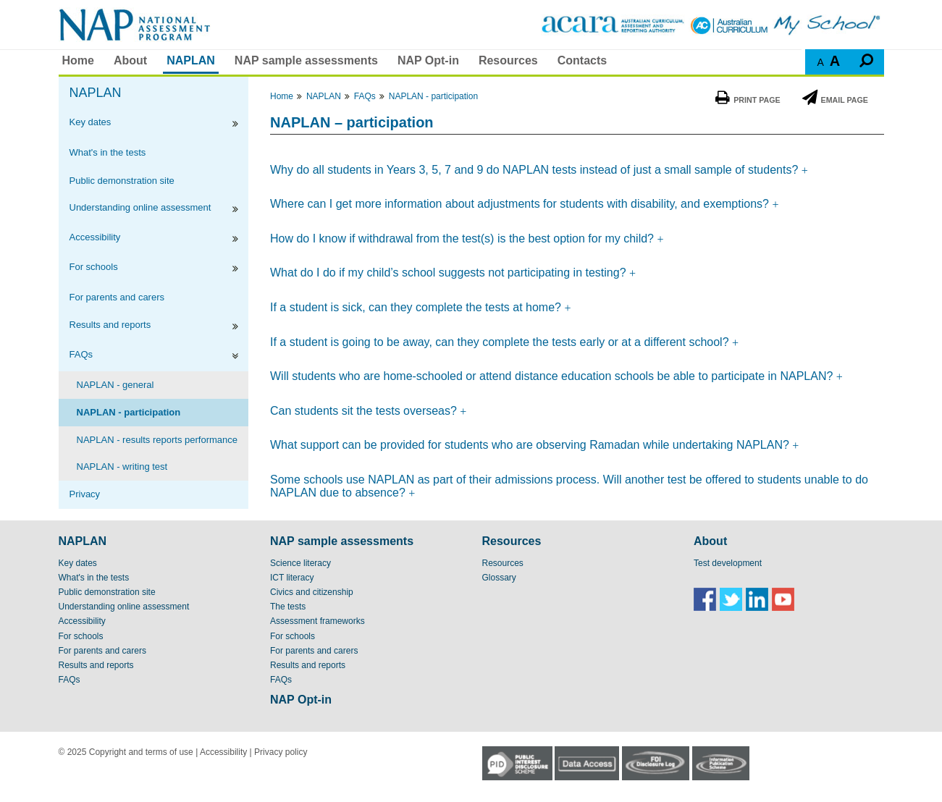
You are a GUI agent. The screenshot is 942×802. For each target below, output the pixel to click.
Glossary (499, 578)
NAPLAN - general (115, 384)
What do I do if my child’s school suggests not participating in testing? (449, 272)
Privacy (85, 494)
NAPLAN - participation (129, 412)
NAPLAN (191, 60)
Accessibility (95, 237)
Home (78, 60)
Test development (728, 563)
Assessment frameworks (317, 621)
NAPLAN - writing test (122, 466)
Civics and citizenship (311, 592)
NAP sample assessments (306, 60)
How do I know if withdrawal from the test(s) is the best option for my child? (463, 238)
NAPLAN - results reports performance (157, 439)
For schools (94, 266)
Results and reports (110, 324)
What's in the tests (108, 152)
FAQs (81, 354)
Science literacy (300, 563)
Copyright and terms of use (141, 752)
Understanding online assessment (140, 207)
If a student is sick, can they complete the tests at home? (417, 307)
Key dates (91, 122)
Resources (508, 60)
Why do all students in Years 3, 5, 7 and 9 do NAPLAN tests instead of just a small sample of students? (536, 170)
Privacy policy (280, 752)
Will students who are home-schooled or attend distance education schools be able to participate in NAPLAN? (551, 376)
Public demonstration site (122, 180)
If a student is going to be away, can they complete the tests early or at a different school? (501, 342)
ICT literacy (292, 578)
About (130, 60)
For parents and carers (117, 297)
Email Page (835, 100)
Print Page (747, 100)
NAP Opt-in (428, 60)
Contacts (582, 60)
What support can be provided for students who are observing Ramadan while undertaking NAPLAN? (531, 445)
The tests (288, 607)
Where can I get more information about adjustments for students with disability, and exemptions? (521, 204)
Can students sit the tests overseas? (365, 411)
